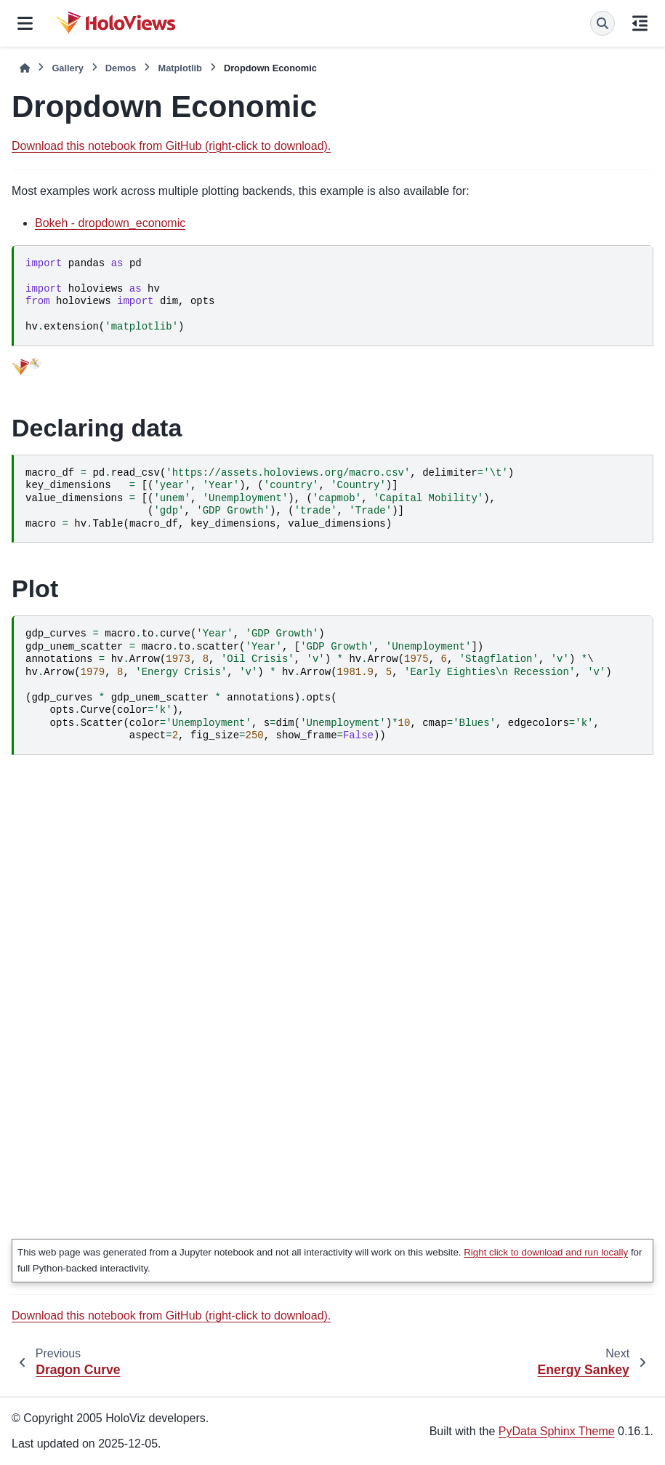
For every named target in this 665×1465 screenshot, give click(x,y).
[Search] (602, 23)
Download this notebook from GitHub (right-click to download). (171, 146)
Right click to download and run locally (546, 1252)
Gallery (67, 68)
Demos (121, 68)
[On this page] (639, 23)
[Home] (25, 68)
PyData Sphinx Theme (557, 1431)
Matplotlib (179, 68)
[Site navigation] (25, 23)
